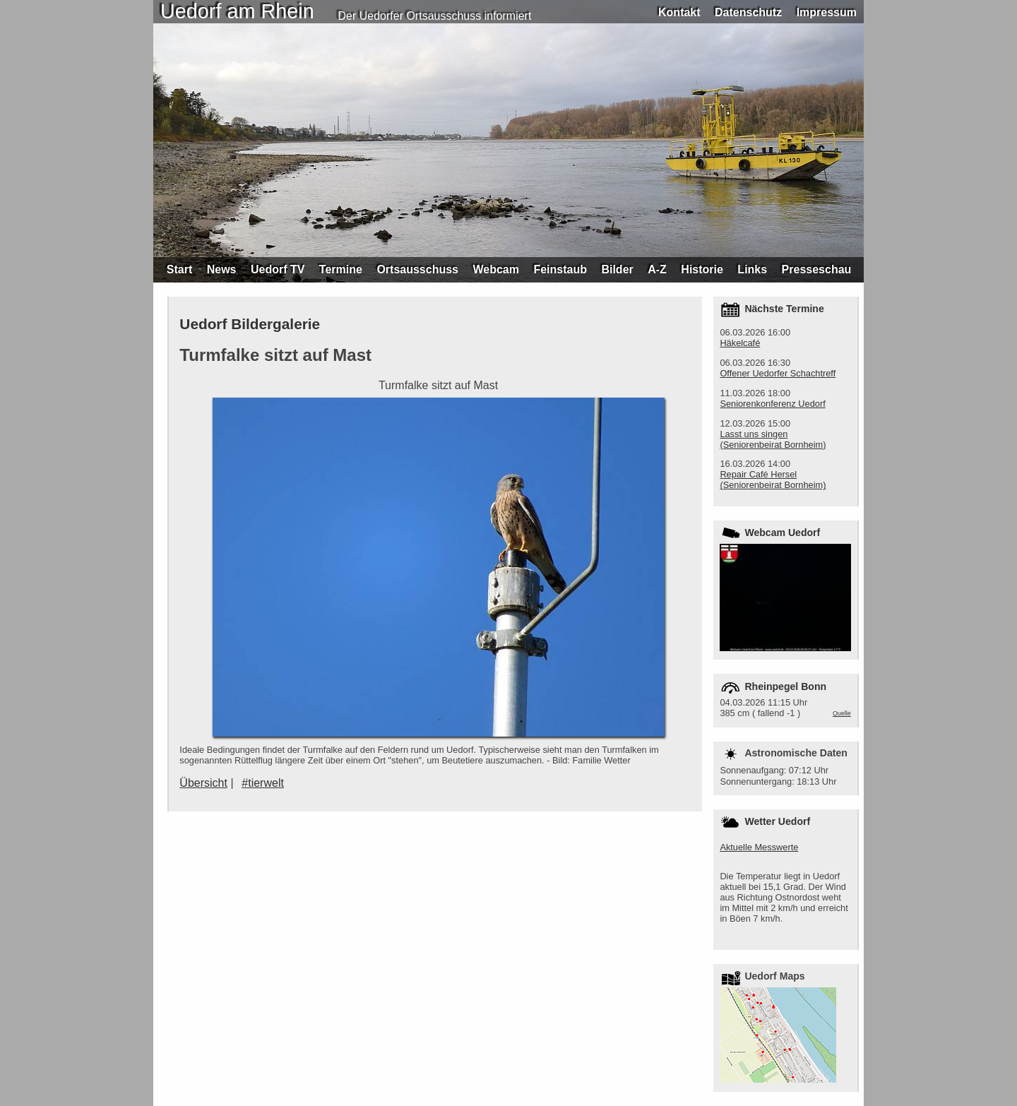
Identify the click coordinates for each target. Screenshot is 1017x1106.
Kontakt (679, 12)
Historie (702, 269)
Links (752, 269)
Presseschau (817, 269)
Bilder (617, 269)
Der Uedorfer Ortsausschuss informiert (435, 16)
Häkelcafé (740, 343)
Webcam (495, 269)
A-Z (657, 269)
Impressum (827, 12)
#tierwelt (263, 783)
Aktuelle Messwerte (759, 847)
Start (179, 269)
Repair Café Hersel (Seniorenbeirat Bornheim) (773, 479)
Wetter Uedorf (777, 821)
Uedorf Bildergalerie (249, 324)
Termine (340, 269)
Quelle (842, 713)
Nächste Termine (783, 308)
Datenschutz (748, 12)
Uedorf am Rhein (237, 11)
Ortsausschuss (417, 269)
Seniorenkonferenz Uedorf (772, 403)
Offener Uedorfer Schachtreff (777, 373)
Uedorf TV (277, 269)
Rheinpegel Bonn (785, 686)
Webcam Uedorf (782, 532)
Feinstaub (560, 269)
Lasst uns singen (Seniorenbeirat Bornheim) (773, 439)
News (222, 269)
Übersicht (203, 783)
